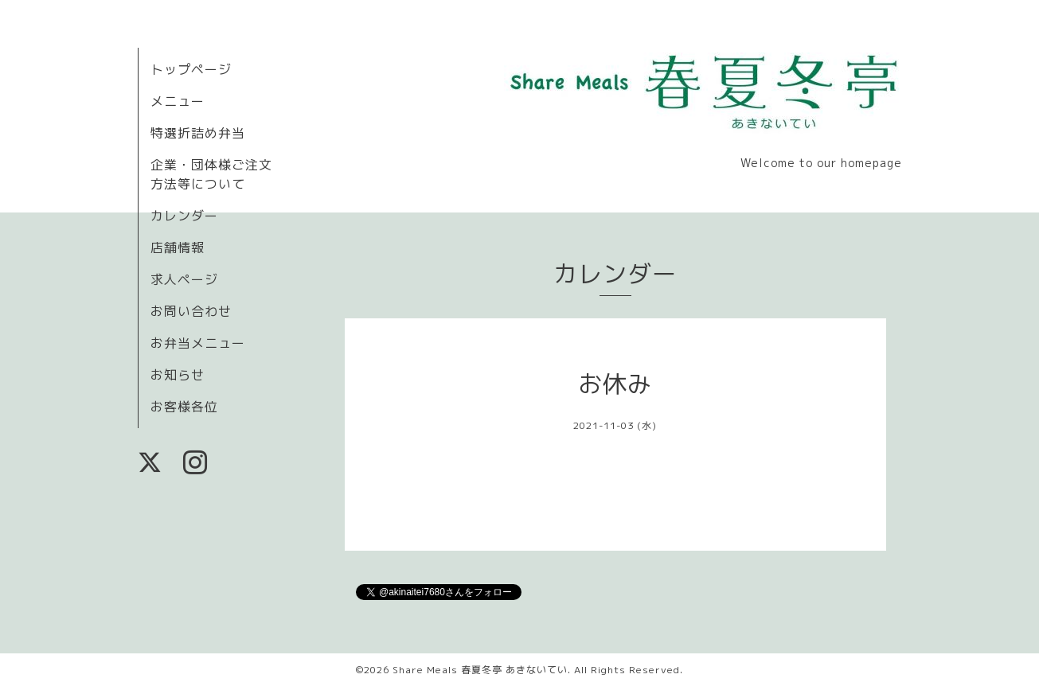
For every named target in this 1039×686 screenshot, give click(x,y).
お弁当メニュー (197, 343)
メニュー (177, 101)
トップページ (191, 69)
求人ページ (184, 279)
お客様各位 (184, 406)
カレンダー (184, 215)
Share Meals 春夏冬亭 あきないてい (480, 669)
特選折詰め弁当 (197, 133)
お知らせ (177, 375)
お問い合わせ (191, 311)
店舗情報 (177, 247)
